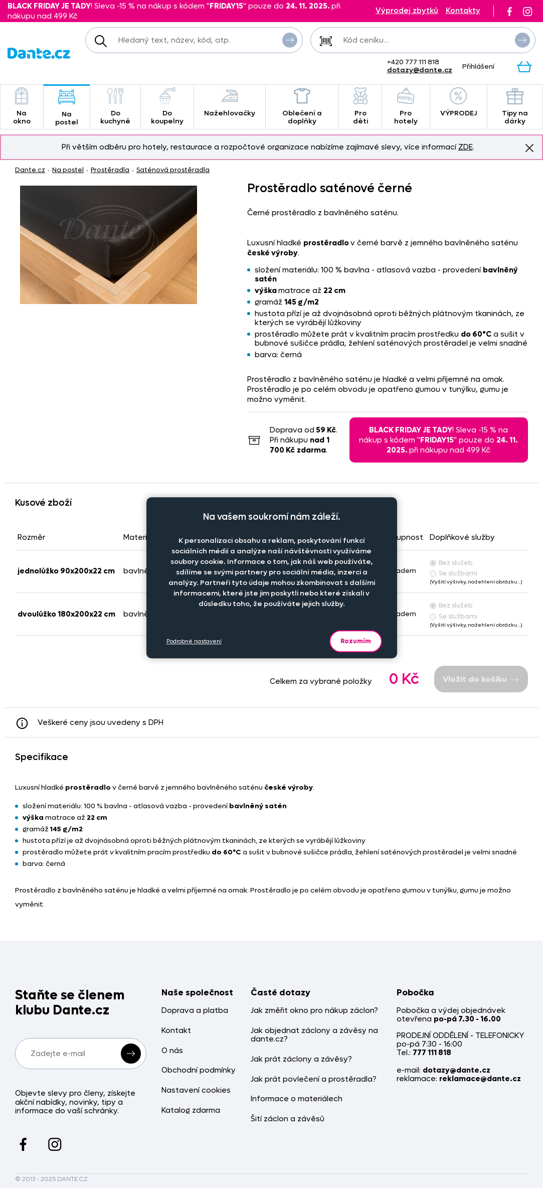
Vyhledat (289, 40)
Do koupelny (167, 106)
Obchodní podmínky (198, 1070)
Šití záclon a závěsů (287, 1119)
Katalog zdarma (190, 1110)
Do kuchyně (115, 106)
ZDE (465, 147)
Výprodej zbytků (407, 11)
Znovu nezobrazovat (529, 147)
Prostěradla (110, 170)
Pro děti (360, 106)
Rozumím (355, 641)
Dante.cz (30, 170)
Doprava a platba (194, 1010)
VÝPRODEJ (458, 102)
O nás (172, 1051)
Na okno (22, 106)
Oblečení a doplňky (302, 106)
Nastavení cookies (196, 1090)
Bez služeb (451, 562)
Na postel (67, 107)
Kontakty (463, 11)
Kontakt (176, 1030)
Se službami (453, 573)
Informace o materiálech (296, 1099)
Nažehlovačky (229, 102)
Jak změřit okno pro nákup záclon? (314, 1010)
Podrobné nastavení (194, 641)
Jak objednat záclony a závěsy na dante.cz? (314, 1035)
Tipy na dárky (514, 106)
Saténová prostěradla (173, 170)
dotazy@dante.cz (419, 70)
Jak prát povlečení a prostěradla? (314, 1079)
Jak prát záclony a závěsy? (301, 1059)
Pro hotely (406, 106)
